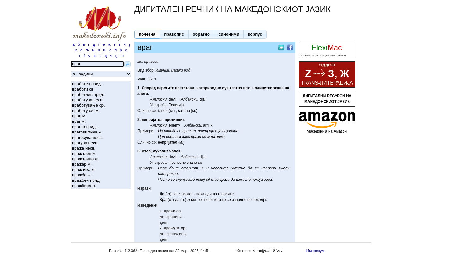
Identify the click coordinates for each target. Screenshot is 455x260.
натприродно (208, 88)
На (160, 131)
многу (284, 168)
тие (214, 179)
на (287, 88)
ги (257, 168)
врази (196, 136)
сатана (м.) (187, 111)
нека (200, 194)
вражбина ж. (101, 186)
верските (165, 88)
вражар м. (101, 164)
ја (219, 131)
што (246, 88)
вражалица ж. (101, 159)
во (249, 200)
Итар (146, 151)
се (204, 136)
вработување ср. (101, 105)
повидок (171, 131)
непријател (152, 119)
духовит (160, 151)
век (178, 136)
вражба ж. (101, 175)
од (208, 179)
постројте (207, 131)
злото (142, 94)
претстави (184, 88)
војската (230, 131)
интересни (168, 174)
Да (162, 194)
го (168, 194)
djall (203, 99)
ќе (224, 200)
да (250, 168)
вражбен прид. (101, 180)
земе (191, 200)
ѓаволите (226, 194)
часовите (219, 168)
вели (208, 200)
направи (268, 168)
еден (170, 136)
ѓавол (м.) (166, 111)
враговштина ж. (101, 132)
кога (217, 200)
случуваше (185, 179)
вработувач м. (101, 111)
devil (173, 99)
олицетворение (269, 88)
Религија (176, 105)
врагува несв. (101, 143)
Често (164, 179)
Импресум (315, 251)
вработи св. (101, 89)
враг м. (101, 121)
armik (207, 125)
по (215, 194)
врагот (189, 131)
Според (149, 88)
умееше (238, 168)
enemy (174, 125)
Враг (162, 168)
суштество (232, 88)
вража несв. (101, 148)
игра (268, 179)
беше (174, 168)
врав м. (101, 116)
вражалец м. (101, 154)
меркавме (216, 136)
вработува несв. (101, 100)
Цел (161, 136)
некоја (257, 179)
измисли (243, 179)
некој (200, 179)
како (186, 136)
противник (175, 119)
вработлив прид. (101, 95)
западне (239, 200)
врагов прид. (101, 127)
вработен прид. (101, 84)
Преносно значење (185, 162)
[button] (147, 34)
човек (174, 151)
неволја (259, 200)
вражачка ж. (101, 170)
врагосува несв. (101, 137)
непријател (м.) (171, 142)
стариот (189, 168)
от (171, 200)
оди (208, 194)
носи (176, 194)
